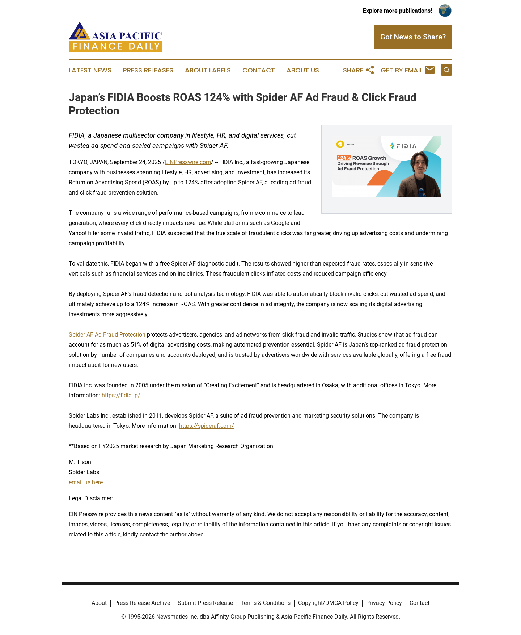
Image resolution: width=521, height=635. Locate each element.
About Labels (208, 70)
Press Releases (148, 70)
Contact (258, 70)
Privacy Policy (384, 603)
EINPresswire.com (188, 162)
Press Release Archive (142, 603)
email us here (86, 482)
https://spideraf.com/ (206, 425)
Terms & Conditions (266, 603)
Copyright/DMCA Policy (328, 603)
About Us (303, 70)
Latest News (90, 70)
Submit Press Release (205, 603)
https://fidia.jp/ (121, 395)
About (99, 603)
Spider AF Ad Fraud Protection (107, 334)
